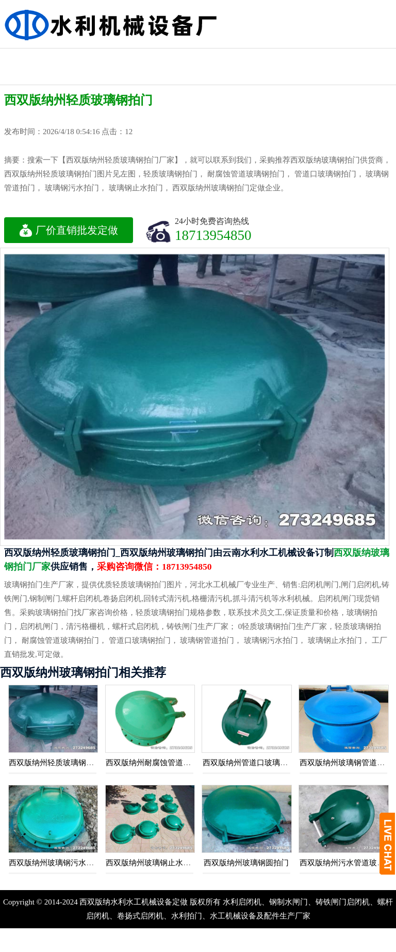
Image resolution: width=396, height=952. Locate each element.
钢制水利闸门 (28, 57)
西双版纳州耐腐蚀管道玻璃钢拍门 (164, 763)
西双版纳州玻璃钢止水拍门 (152, 863)
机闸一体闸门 (365, 57)
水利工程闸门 (197, 57)
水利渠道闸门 (365, 75)
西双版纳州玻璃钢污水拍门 (55, 863)
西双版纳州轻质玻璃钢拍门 (55, 763)
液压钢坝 (84, 57)
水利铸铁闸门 (141, 57)
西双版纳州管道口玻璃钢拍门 (253, 763)
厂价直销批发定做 (68, 230)
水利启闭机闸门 (309, 66)
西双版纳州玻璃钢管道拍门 (346, 763)
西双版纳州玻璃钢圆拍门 (246, 863)
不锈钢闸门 (253, 57)
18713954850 (213, 235)
